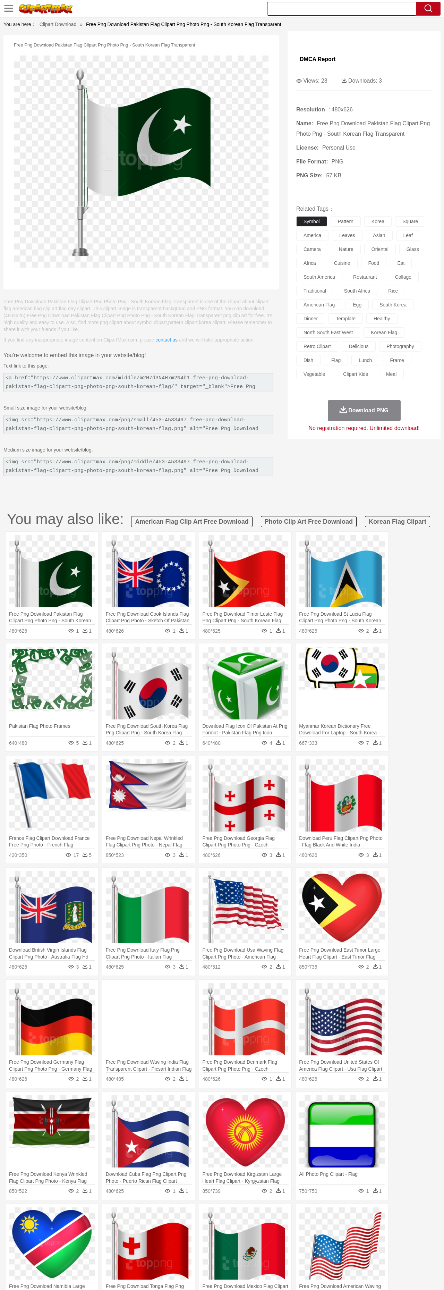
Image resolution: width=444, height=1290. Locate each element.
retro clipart (317, 346)
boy (253, 1236)
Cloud (319, 1216)
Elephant (191, 1226)
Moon (233, 1216)
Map (208, 1247)
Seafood (188, 1257)
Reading (126, 1247)
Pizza (264, 1257)
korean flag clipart (397, 521)
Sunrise (250, 1216)
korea (378, 221)
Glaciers (177, 1216)
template (346, 318)
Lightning (214, 1216)
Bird (68, 1226)
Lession (362, 1247)
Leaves (80, 1216)
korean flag (384, 332)
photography (400, 346)
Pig (324, 1226)
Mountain (270, 1216)
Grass (195, 1216)
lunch (365, 360)
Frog (221, 1226)
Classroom (103, 1247)
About (297, 1276)
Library (248, 1247)
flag (336, 360)
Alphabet (318, 1247)
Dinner (248, 1257)
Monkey (292, 1226)
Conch (116, 1216)
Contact (366, 1276)
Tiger (357, 1226)
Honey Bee (241, 1226)
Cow (132, 1226)
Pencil (144, 1247)
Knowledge (226, 1247)
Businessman (130, 1236)
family (89, 1236)
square (410, 221)
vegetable (314, 374)
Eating (280, 1257)
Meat (147, 1257)
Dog (145, 1226)
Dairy (63, 1257)
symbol (312, 221)
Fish (209, 1226)
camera (312, 249)
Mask (45, 1236)
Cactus (98, 1216)
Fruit (134, 1257)
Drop (334, 1216)
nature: (25, 1216)
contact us (166, 340)
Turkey (373, 1226)
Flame (159, 1216)
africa (310, 263)
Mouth (284, 1236)
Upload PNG (413, 1276)
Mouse (310, 1226)
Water (289, 1216)
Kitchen (231, 1257)
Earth (132, 1216)
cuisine (342, 263)
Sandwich (166, 1257)
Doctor (154, 1236)
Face (299, 1236)
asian (379, 235)
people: (26, 1236)
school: (26, 1247)
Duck (158, 1226)
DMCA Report (317, 59)
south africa (357, 291)
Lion (276, 1226)
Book (83, 1247)
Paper (284, 1247)
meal (391, 374)
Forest (349, 1216)
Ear (168, 1236)
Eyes (181, 1236)
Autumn (62, 1216)
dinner (311, 318)
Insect (261, 1226)
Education (163, 1247)
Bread (296, 1257)
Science (266, 1247)
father (268, 1236)
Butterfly (84, 1226)
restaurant (365, 277)
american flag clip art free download (191, 521)
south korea (393, 304)
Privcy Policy (340, 1276)
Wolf (388, 1226)
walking (197, 1236)
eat (400, 263)
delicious (359, 346)
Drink (97, 1257)
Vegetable (209, 1257)
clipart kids (355, 374)
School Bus (188, 1247)
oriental (380, 249)
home (215, 1236)
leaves (347, 235)
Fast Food (115, 1257)
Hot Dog (334, 1257)
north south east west (328, 332)
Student (47, 1247)
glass (413, 249)
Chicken (115, 1226)
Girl (241, 1236)
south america (319, 277)
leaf (408, 235)
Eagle (173, 1226)
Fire (145, 1216)
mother (106, 1236)
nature (346, 249)
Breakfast (44, 1257)
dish (308, 360)
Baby (59, 1236)
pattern (345, 221)
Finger (315, 1236)
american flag (319, 304)
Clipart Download (58, 24)
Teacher (66, 1247)
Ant (43, 1226)
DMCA (387, 1276)
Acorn (44, 1216)
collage (403, 277)
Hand (330, 1236)
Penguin (340, 1226)
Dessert (79, 1257)
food (373, 263)
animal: (26, 1226)
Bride (73, 1236)
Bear (55, 1226)
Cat (100, 1226)
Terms (315, 1276)
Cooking (314, 1257)
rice (393, 291)
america (312, 235)
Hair (229, 1236)
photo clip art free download (309, 521)
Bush (304, 1216)
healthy (382, 318)
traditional (315, 291)
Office (300, 1247)
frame (397, 360)
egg (357, 304)
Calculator (341, 1247)
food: (24, 1257)
